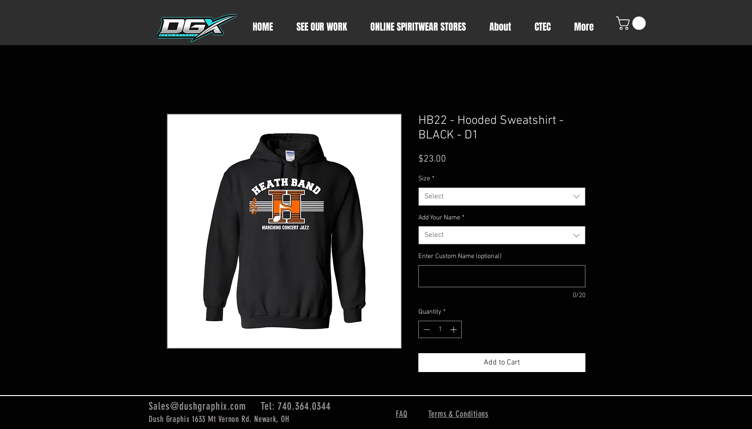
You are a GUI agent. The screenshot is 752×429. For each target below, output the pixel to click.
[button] (632, 23)
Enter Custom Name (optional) (460, 256)
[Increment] (454, 329)
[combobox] (501, 196)
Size (426, 179)
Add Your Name (441, 218)
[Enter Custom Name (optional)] (502, 276)
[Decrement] (426, 329)
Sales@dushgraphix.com (197, 406)
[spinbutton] (440, 329)
